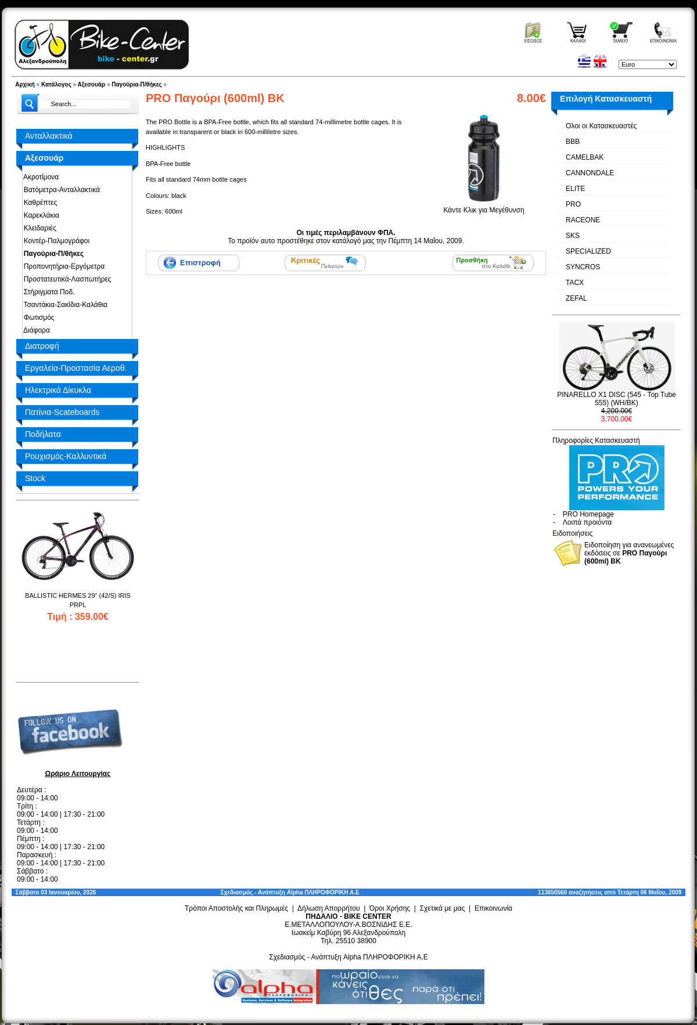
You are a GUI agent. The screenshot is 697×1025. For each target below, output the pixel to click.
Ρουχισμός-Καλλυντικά (65, 456)
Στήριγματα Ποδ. (47, 292)
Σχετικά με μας (442, 908)
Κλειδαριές (38, 228)
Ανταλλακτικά (49, 135)
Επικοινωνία (493, 908)
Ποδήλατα (43, 434)
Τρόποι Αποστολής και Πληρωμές (236, 908)
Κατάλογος (56, 84)
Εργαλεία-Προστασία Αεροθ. (76, 368)
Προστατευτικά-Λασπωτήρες (66, 279)
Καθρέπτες (38, 202)
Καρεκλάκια (39, 215)
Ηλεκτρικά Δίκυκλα (58, 390)
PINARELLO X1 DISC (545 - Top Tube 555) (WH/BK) (616, 399)
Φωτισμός (37, 317)
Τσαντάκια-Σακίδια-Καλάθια (63, 305)
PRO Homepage (588, 514)
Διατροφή (42, 346)
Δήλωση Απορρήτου (328, 908)
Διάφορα (35, 330)
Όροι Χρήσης (389, 908)
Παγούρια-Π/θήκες (136, 84)
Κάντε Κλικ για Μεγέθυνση (484, 206)
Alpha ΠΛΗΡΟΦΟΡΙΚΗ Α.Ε (323, 892)
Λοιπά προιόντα (587, 522)
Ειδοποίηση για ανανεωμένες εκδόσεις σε (629, 553)
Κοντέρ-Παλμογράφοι (54, 241)
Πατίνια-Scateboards (62, 412)
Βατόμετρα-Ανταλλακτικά (60, 190)
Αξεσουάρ (92, 84)
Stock (35, 478)
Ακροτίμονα (39, 177)
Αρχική (25, 84)
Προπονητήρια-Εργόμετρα (62, 266)
